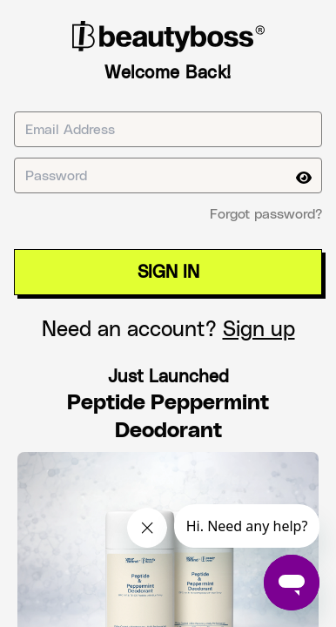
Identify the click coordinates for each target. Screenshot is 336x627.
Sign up (259, 330)
